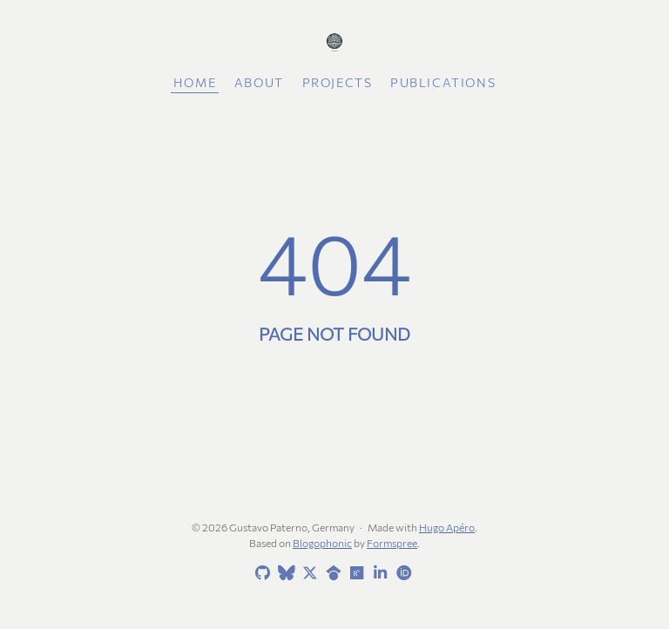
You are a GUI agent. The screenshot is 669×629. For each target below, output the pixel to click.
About (259, 82)
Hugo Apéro (447, 527)
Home (194, 82)
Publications (443, 82)
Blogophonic (322, 543)
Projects (337, 82)
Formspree (392, 543)
